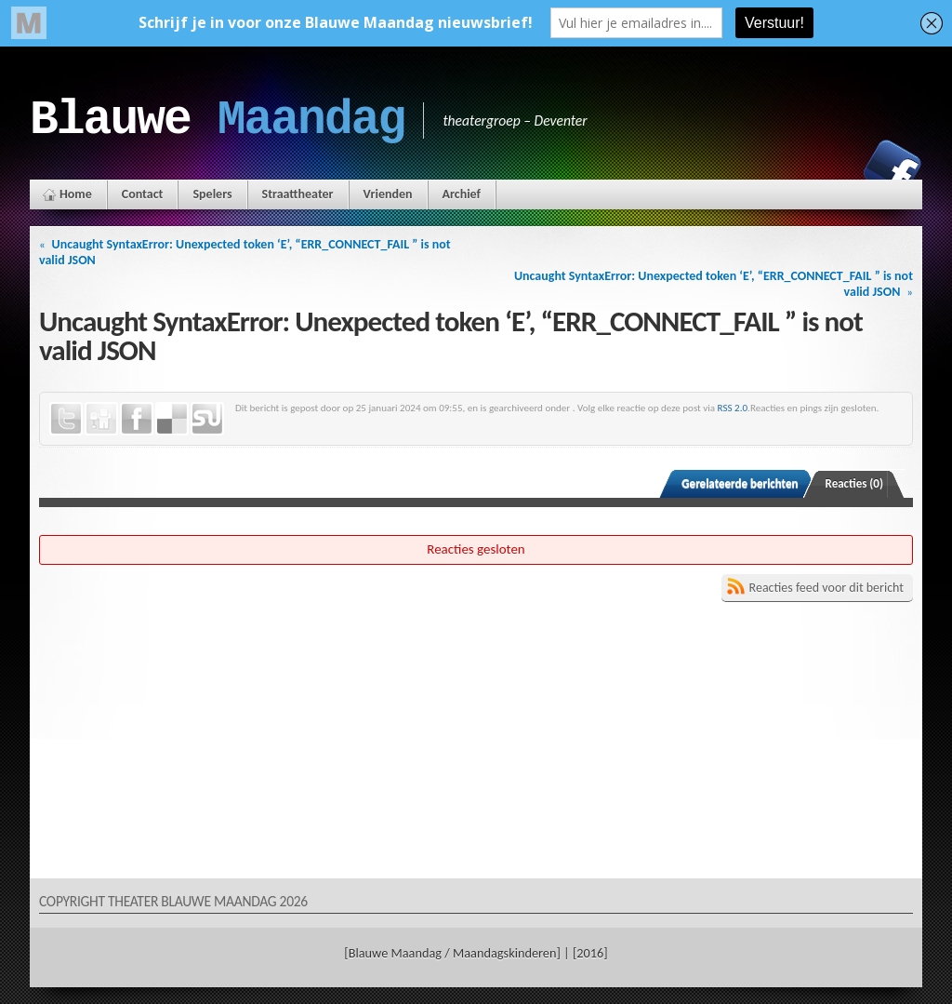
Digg (101, 419)
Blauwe (217, 120)
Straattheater (298, 194)
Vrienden (388, 194)
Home (76, 194)
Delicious (172, 419)
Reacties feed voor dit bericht (826, 588)
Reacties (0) (855, 483)
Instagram (828, 168)
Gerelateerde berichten (739, 483)
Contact (143, 194)
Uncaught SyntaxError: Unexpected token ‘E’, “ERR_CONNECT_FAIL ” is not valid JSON (245, 252)
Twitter (66, 419)
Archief (462, 194)
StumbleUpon (207, 419)
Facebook (892, 168)
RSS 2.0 (733, 407)
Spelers (211, 194)
